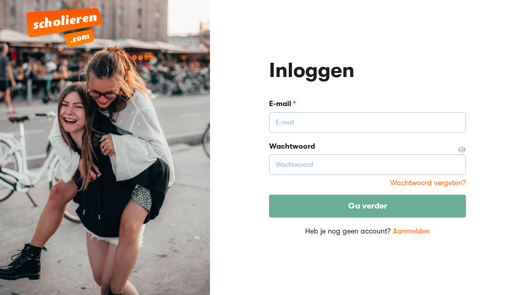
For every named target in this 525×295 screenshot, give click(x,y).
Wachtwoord (367, 146)
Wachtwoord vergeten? (428, 182)
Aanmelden (411, 231)
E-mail (282, 104)
